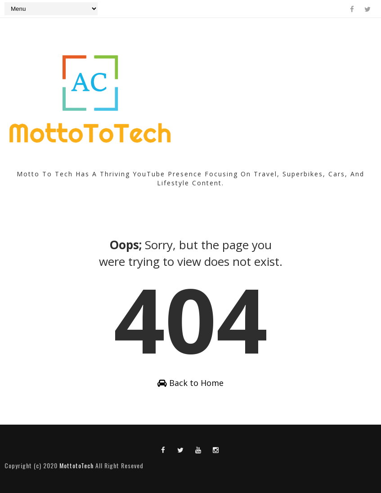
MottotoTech (76, 465)
